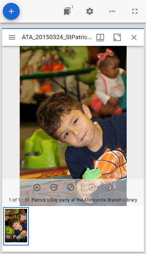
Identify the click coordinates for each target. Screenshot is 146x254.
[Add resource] (11, 11)
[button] (16, 226)
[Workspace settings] (89, 11)
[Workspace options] (112, 11)
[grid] (73, 229)
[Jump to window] (67, 11)
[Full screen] (134, 11)
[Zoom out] (53, 187)
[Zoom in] (36, 187)
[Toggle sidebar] (12, 37)
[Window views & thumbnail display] (100, 37)
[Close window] (134, 37)
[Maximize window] (117, 37)
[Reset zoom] (70, 187)
